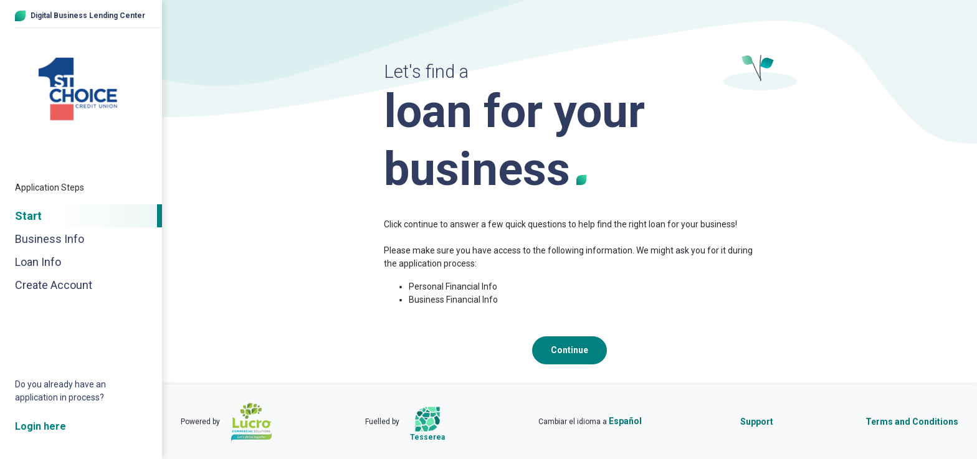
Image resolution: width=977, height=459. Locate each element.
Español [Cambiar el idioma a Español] (625, 421)
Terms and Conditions (911, 422)
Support (756, 422)
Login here (40, 426)
